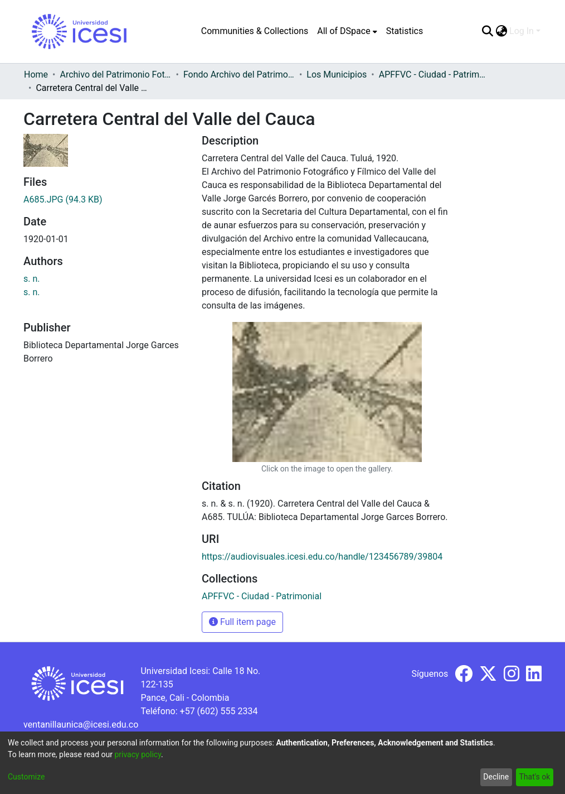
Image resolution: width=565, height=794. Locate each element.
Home (36, 74)
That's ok (534, 776)
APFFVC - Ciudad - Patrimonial (434, 74)
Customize (26, 776)
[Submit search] (487, 31)
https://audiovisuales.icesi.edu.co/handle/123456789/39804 (322, 556)
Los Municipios (336, 74)
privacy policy (137, 754)
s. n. (31, 278)
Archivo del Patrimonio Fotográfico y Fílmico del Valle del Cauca (115, 74)
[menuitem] (347, 31)
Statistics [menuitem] (404, 31)
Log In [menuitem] (521, 31)
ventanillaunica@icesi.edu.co (80, 724)
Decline (496, 776)
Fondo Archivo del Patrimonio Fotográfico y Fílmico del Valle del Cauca (239, 74)
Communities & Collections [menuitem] (254, 31)
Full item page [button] (242, 622)
